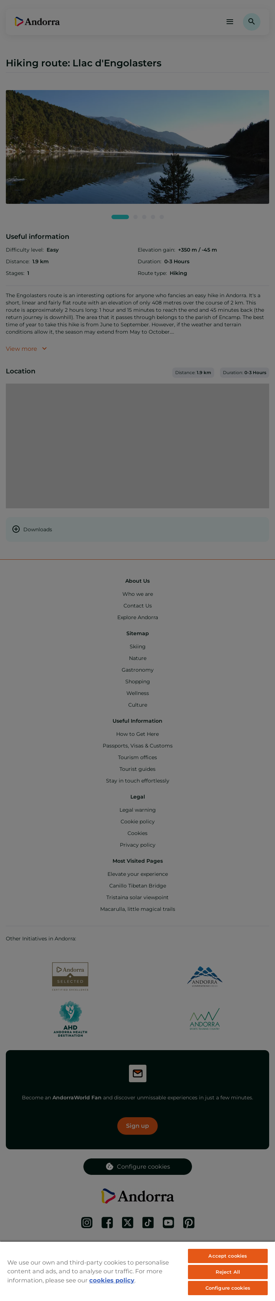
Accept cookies (227, 1256)
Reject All (228, 1272)
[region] (137, 1271)
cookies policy (111, 1280)
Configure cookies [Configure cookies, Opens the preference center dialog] (227, 1288)
